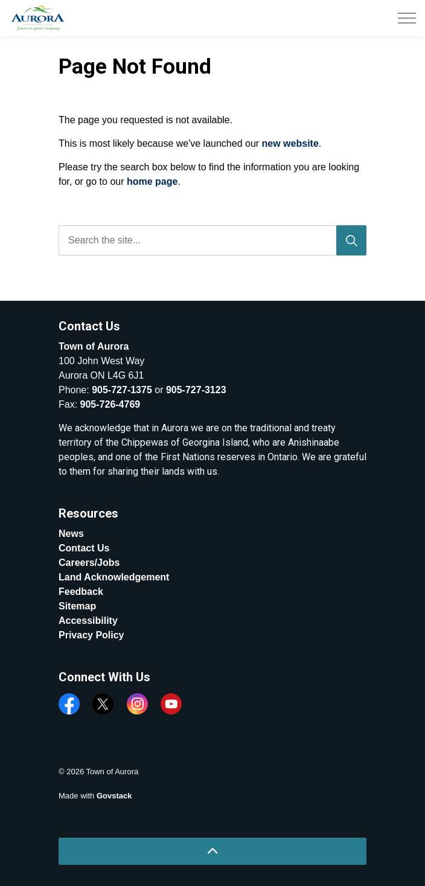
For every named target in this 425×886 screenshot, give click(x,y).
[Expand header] (407, 18)
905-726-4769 (110, 404)
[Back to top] (212, 851)
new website (290, 143)
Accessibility (88, 620)
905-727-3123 (196, 390)
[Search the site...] (212, 240)
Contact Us (84, 548)
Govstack (114, 795)
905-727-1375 (122, 390)
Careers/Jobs (89, 562)
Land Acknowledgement (114, 577)
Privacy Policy (91, 635)
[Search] (351, 240)
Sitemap (77, 606)
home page (152, 181)
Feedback (81, 591)
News (71, 533)
